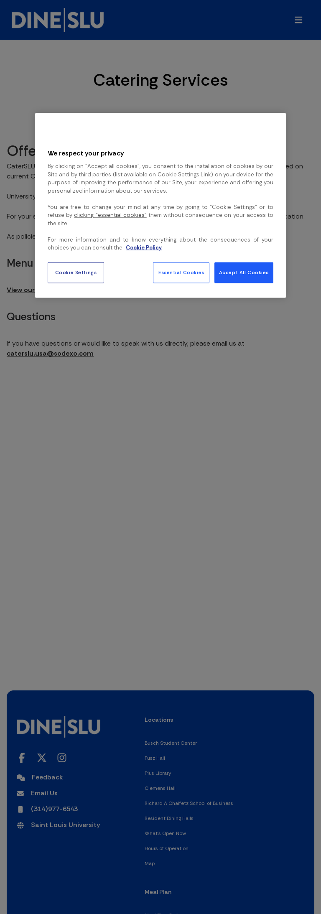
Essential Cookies (181, 272)
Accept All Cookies (244, 272)
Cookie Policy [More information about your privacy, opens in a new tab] (144, 247)
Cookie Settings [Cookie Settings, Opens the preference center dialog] (76, 272)
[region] (160, 205)
